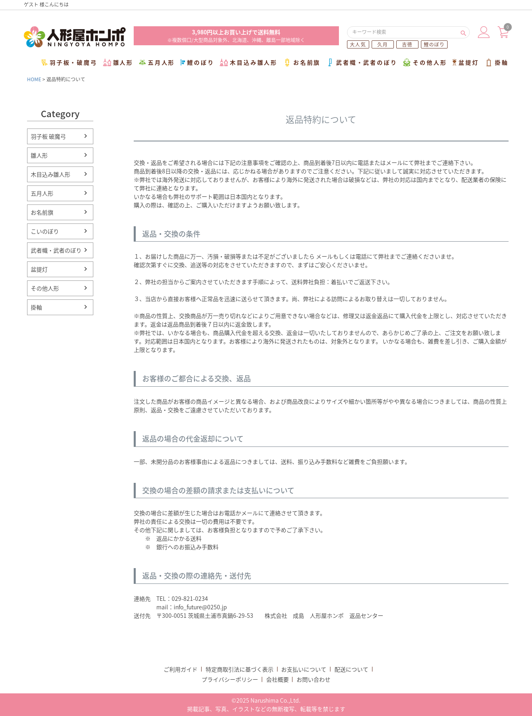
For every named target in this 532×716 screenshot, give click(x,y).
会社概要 (277, 679)
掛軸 (497, 62)
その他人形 (425, 62)
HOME (34, 79)
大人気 (358, 44)
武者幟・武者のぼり (361, 62)
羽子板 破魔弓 (48, 136)
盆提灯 (465, 62)
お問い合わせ (313, 679)
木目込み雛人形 (249, 62)
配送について (351, 669)
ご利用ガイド (181, 669)
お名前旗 (301, 62)
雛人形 (118, 62)
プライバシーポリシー (230, 679)
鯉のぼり (434, 44)
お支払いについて (303, 669)
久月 (382, 44)
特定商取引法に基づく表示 (239, 669)
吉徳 (407, 44)
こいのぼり (45, 231)
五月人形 (157, 62)
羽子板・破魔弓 (69, 62)
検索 (463, 32)
